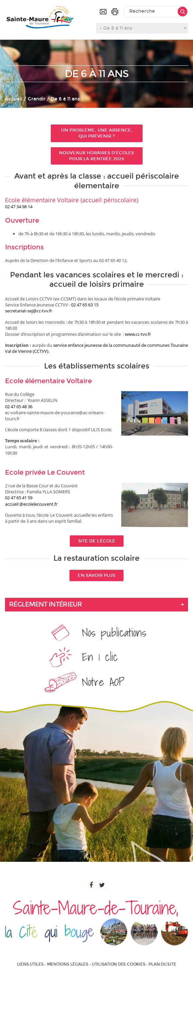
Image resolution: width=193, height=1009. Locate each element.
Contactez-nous (103, 11)
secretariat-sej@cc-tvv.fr (28, 311)
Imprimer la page (115, 11)
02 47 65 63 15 (85, 305)
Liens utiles (30, 964)
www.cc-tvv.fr (138, 334)
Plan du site (162, 964)
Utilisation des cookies (118, 964)
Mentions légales (67, 964)
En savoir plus (96, 575)
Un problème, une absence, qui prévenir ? (96, 133)
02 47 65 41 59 (18, 498)
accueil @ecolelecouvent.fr (31, 504)
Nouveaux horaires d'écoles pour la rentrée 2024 (96, 156)
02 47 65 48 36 (18, 407)
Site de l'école (96, 541)
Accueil (13, 99)
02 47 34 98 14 (18, 207)
